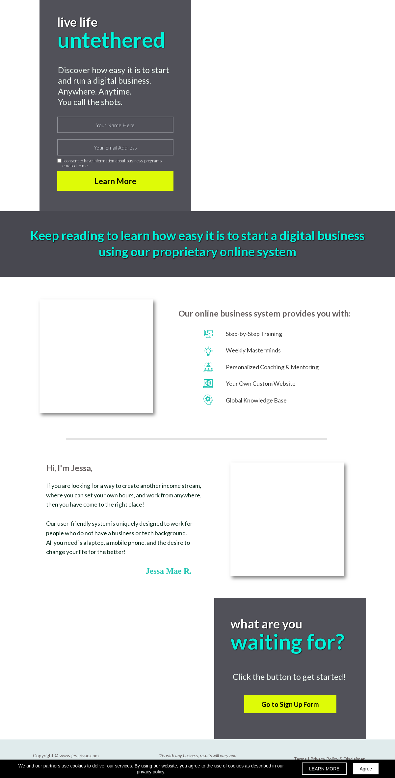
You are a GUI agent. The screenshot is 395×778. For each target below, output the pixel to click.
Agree (366, 768)
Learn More (115, 181)
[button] (290, 704)
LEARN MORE (324, 768)
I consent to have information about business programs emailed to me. (112, 163)
